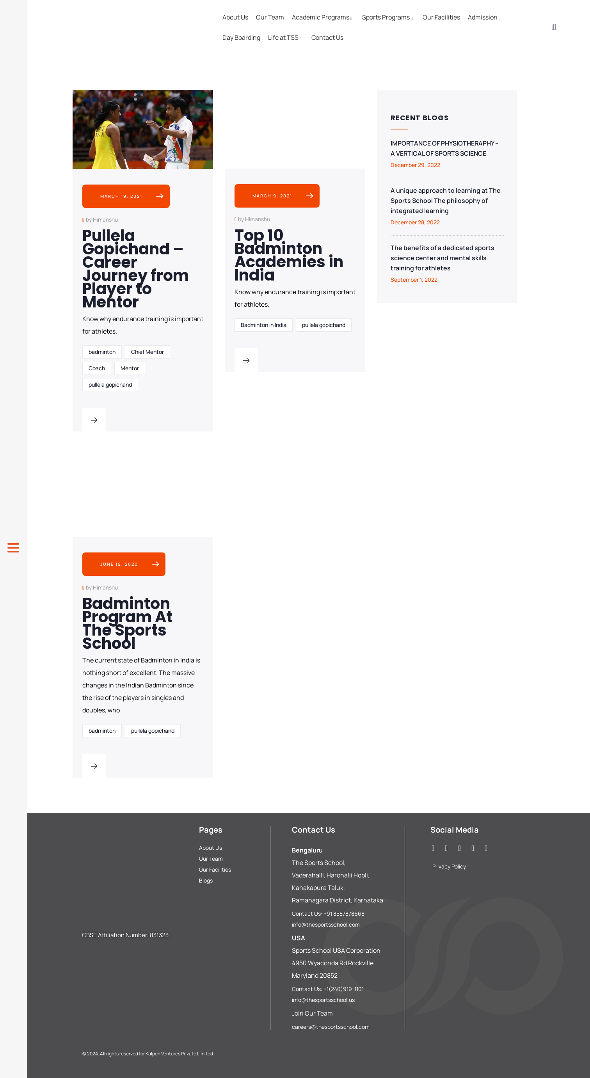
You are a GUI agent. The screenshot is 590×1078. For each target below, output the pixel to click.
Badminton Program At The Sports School (127, 623)
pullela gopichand (110, 384)
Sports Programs (388, 17)
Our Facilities (441, 17)
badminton (102, 351)
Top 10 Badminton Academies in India (289, 255)
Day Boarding (241, 37)
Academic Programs (323, 17)
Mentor (130, 368)
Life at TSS (286, 37)
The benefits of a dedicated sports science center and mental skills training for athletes (442, 257)
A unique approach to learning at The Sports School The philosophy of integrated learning (446, 200)
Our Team (270, 17)
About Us (235, 17)
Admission (485, 17)
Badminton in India (263, 325)
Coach (97, 368)
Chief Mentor (147, 351)
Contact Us (327, 37)
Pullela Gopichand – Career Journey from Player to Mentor (135, 269)
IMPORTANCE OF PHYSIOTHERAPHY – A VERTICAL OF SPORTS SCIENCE (445, 148)
